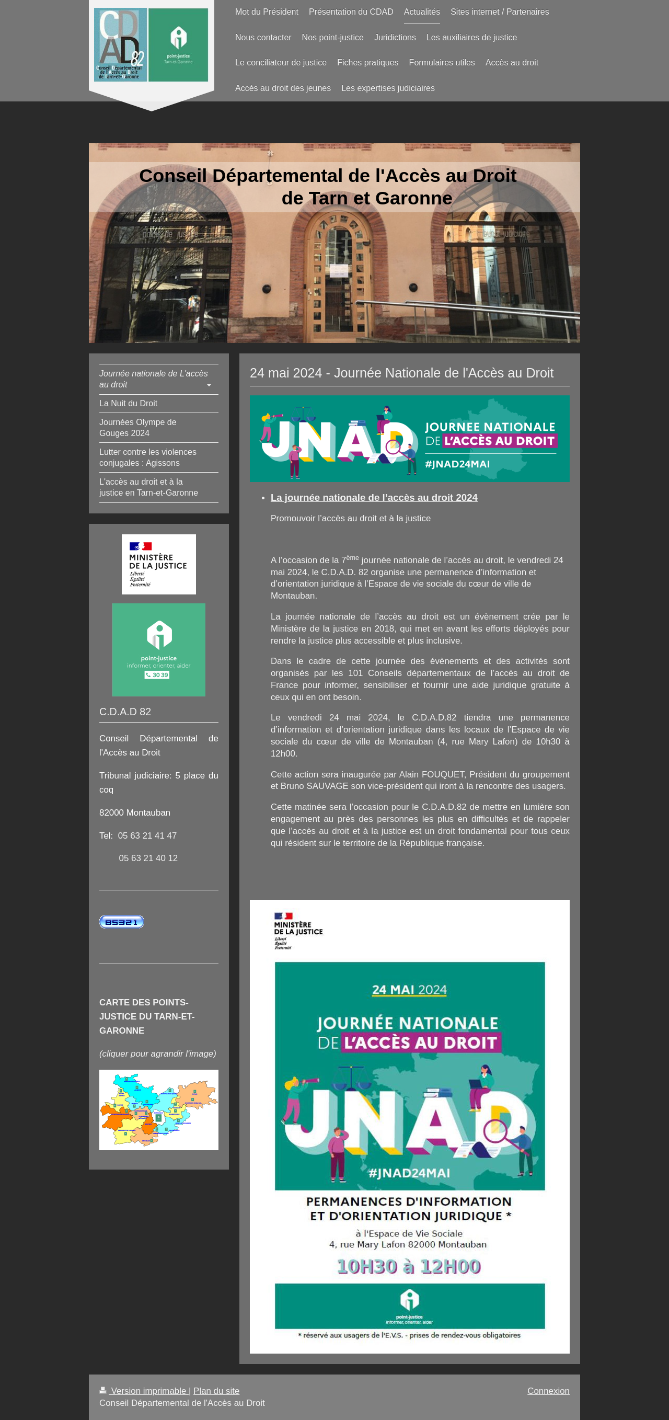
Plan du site (216, 1391)
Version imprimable (144, 1391)
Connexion (548, 1391)
